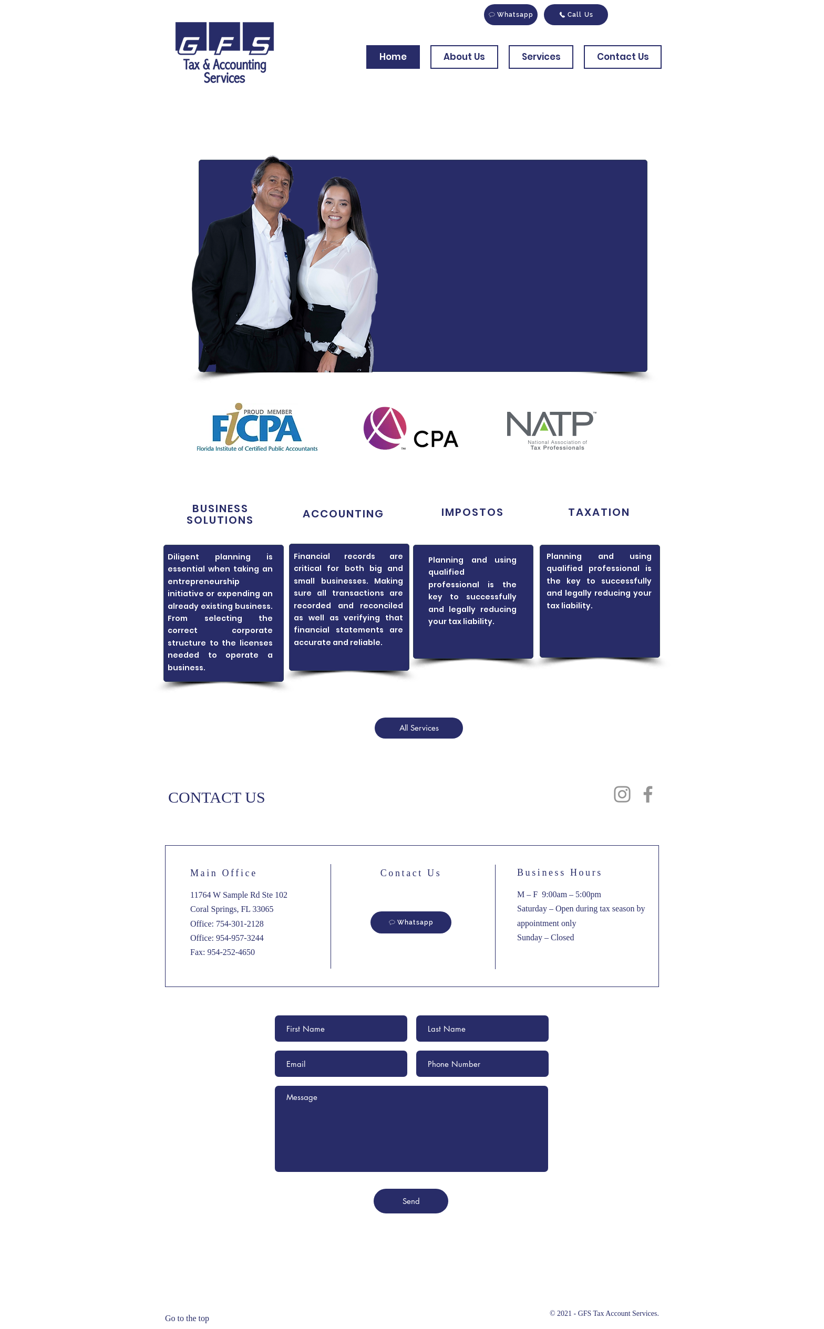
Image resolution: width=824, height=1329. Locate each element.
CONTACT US (216, 797)
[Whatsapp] (511, 14)
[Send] (411, 1201)
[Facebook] (648, 794)
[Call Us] (576, 14)
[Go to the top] (194, 1318)
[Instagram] (622, 794)
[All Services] (419, 728)
